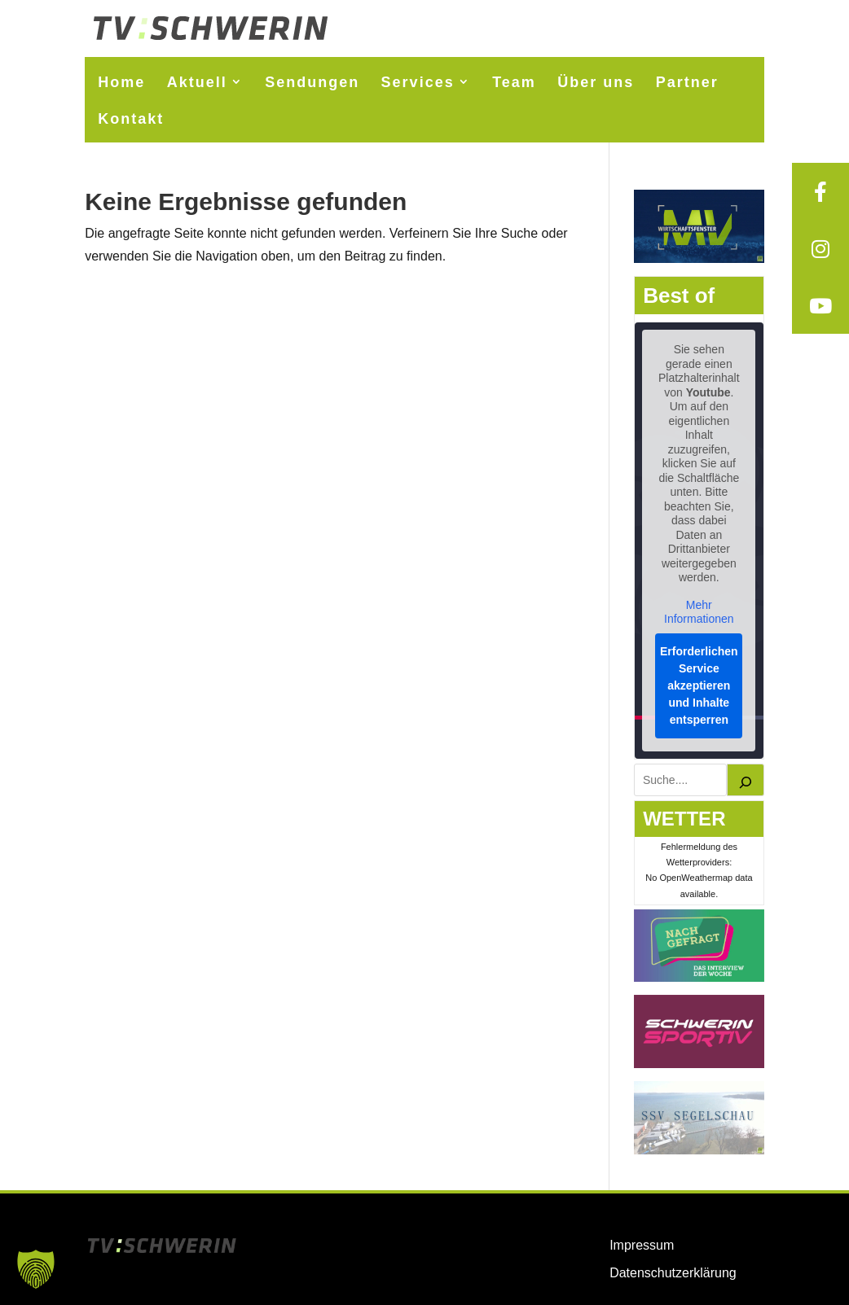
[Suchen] (745, 780)
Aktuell (197, 82)
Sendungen (312, 82)
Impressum (641, 1245)
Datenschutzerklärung (673, 1273)
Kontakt (131, 119)
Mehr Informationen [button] (699, 612)
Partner (687, 82)
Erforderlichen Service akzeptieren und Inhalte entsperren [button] (699, 685)
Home (121, 82)
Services (418, 82)
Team (514, 82)
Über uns (595, 82)
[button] (36, 1269)
